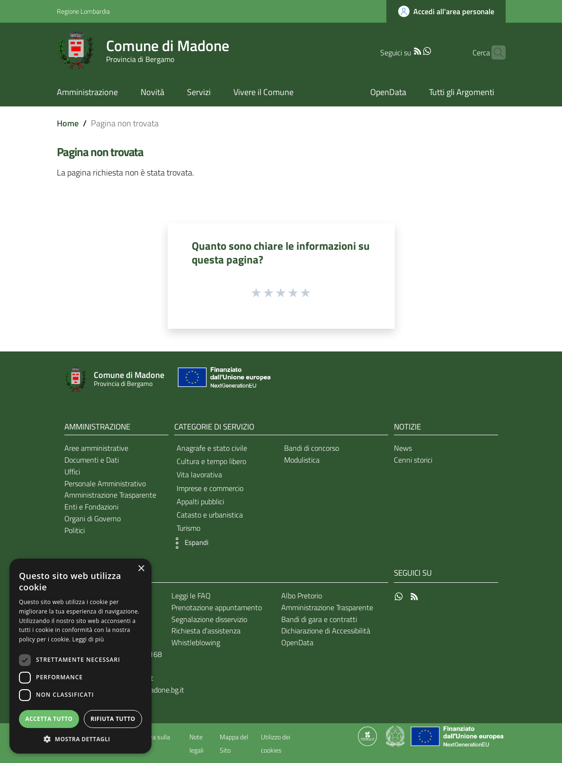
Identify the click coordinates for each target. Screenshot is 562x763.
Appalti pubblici (200, 501)
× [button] (140, 568)
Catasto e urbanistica (210, 514)
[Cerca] (494, 52)
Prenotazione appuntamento (216, 607)
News (403, 448)
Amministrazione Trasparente (110, 494)
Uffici (72, 471)
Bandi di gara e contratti (319, 619)
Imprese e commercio (210, 488)
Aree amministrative (96, 448)
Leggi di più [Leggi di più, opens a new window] (88, 639)
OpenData (297, 642)
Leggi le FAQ (191, 595)
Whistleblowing (195, 642)
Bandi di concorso (311, 448)
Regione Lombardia (83, 11)
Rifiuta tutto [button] (112, 719)
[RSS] (403, 50)
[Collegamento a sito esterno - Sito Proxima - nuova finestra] (367, 735)
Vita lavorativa (199, 474)
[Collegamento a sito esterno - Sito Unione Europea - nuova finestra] (223, 380)
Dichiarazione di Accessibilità (325, 630)
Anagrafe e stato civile (212, 448)
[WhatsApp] (412, 50)
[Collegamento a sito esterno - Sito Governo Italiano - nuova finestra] (396, 735)
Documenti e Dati (91, 459)
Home (68, 123)
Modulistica (302, 459)
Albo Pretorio (301, 595)
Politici (74, 530)
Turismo (188, 528)
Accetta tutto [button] (48, 719)
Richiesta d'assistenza (206, 630)
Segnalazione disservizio (209, 619)
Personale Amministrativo (105, 483)
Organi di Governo (92, 518)
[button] (188, 543)
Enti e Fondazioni (91, 506)
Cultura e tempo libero (211, 461)
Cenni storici (413, 459)
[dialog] (80, 656)
